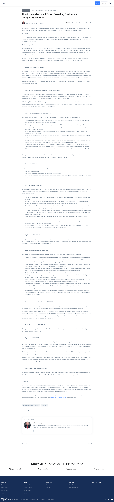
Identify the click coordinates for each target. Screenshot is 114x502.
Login (47, 484)
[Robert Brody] (23, 22)
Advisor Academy (28, 490)
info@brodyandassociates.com (58, 397)
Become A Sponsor (73, 487)
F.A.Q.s (2, 493)
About (2, 484)
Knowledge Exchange (29, 484)
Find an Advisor (4, 487)
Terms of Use (50, 499)
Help (93, 484)
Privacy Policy (24, 499)
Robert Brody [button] (29, 22)
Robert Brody (37, 423)
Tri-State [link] (37, 431)
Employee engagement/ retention (31, 405)
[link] (14, 3)
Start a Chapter (4, 490)
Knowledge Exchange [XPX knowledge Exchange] (37, 10)
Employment (44, 405)
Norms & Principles (34, 499)
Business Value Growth (51, 10)
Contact (71, 484)
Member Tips (27, 493)
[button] (4, 3)
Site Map (43, 499)
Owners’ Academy (28, 487)
